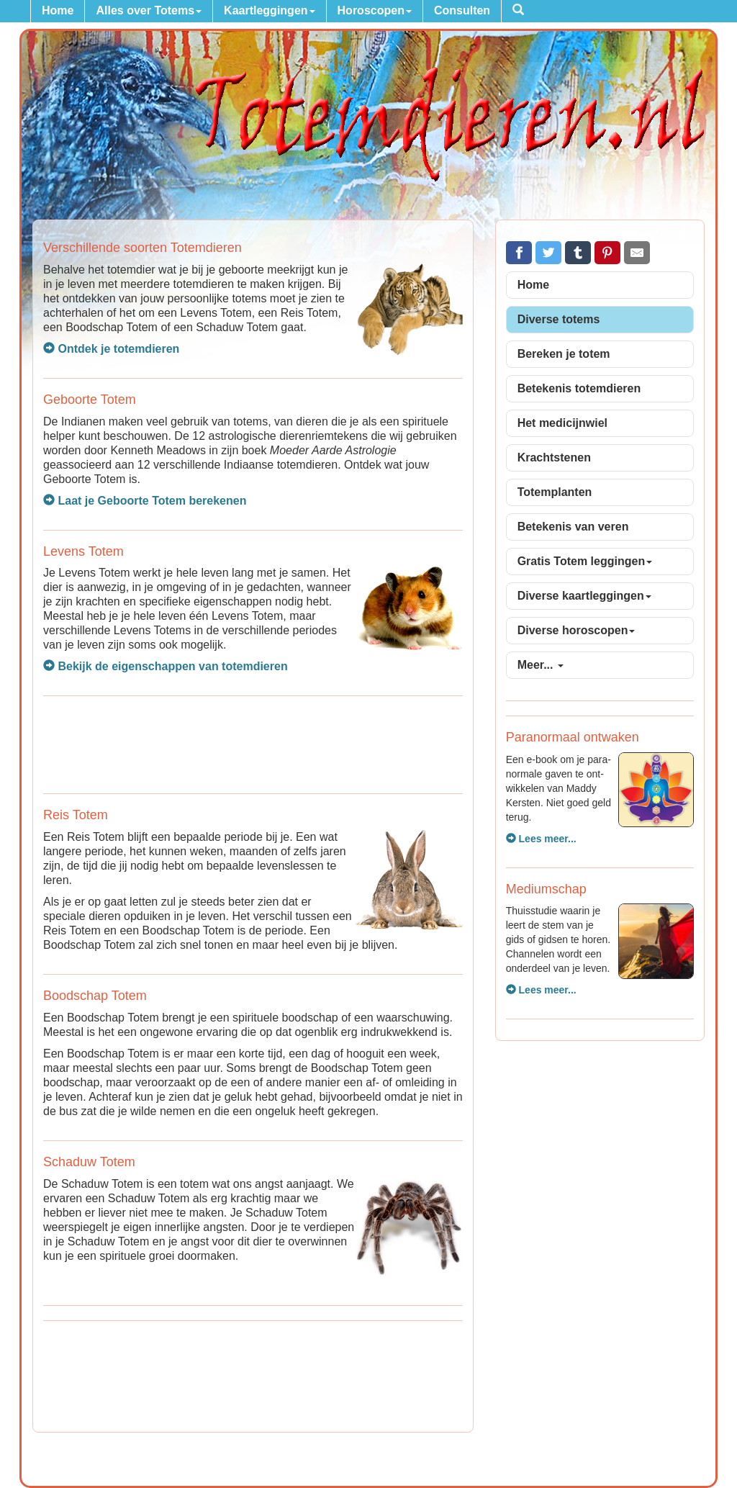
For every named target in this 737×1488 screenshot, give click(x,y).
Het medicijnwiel (562, 423)
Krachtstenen (554, 457)
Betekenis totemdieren (579, 388)
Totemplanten (554, 492)
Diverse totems (558, 319)
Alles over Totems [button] (149, 10)
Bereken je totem (563, 354)
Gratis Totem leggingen (585, 561)
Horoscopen (375, 10)
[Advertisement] (253, 743)
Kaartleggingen (269, 10)
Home (57, 10)
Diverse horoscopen (576, 630)
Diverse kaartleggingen (584, 596)
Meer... (540, 665)
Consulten (462, 10)
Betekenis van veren (573, 526)
